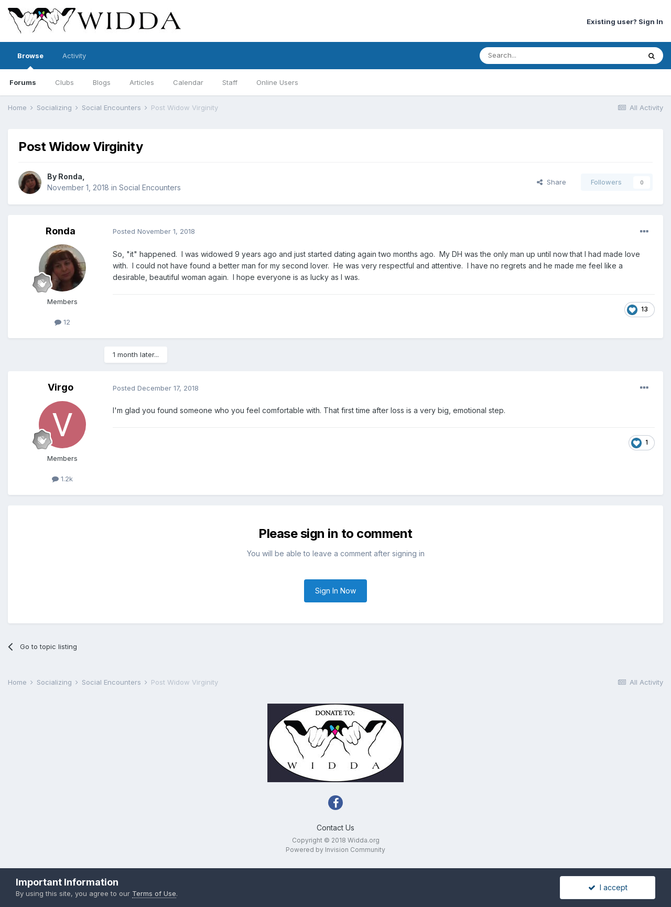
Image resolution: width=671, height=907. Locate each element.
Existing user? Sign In (625, 21)
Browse (30, 60)
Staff (229, 82)
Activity (74, 55)
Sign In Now (335, 590)
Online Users (277, 82)
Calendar (188, 82)
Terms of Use (154, 893)
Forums (22, 82)
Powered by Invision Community (335, 850)
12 (62, 322)
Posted (154, 231)
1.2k (62, 478)
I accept (607, 887)
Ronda (70, 176)
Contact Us (335, 827)
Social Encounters (150, 187)
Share (551, 182)
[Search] (533, 55)
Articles (141, 82)
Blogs (102, 82)
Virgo (60, 387)
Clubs (64, 82)
